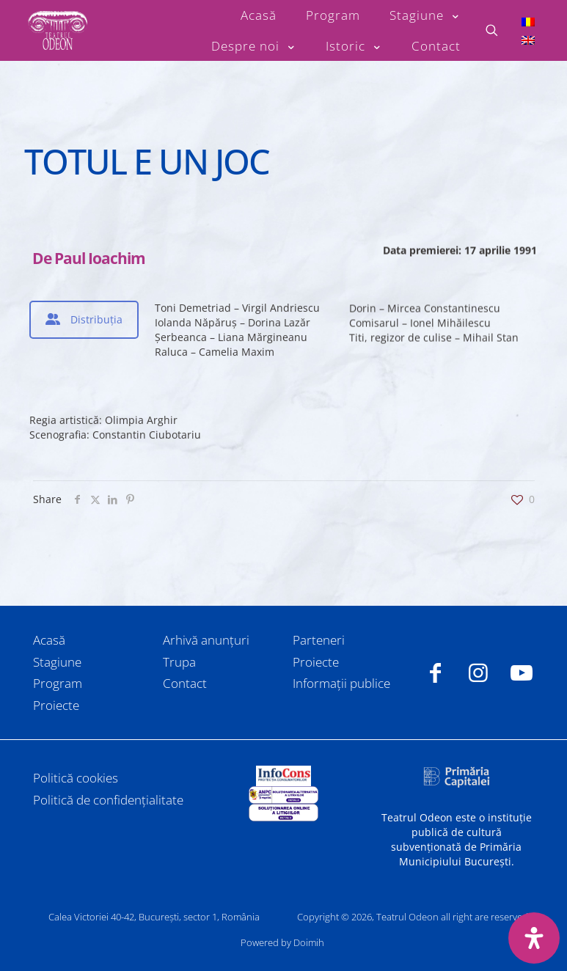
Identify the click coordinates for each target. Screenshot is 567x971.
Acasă (49, 639)
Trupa (179, 661)
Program (57, 683)
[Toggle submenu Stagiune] (425, 15)
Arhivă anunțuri (206, 639)
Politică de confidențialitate (108, 799)
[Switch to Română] (528, 21)
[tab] (84, 320)
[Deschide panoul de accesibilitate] (534, 938)
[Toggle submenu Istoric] (354, 46)
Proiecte (56, 705)
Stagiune (57, 661)
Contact (185, 683)
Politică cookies (75, 777)
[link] (283, 776)
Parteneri (319, 639)
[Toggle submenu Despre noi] (254, 46)
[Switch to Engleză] (528, 40)
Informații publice (341, 683)
